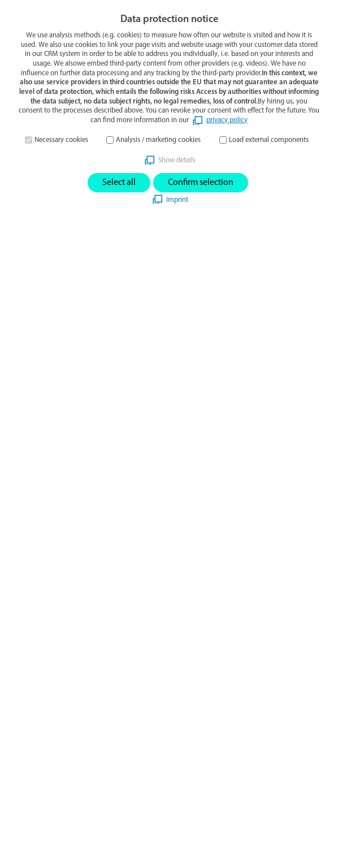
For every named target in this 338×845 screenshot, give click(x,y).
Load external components (269, 140)
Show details (177, 160)
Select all (119, 182)
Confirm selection (200, 182)
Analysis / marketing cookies (158, 140)
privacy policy (227, 120)
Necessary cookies (61, 140)
